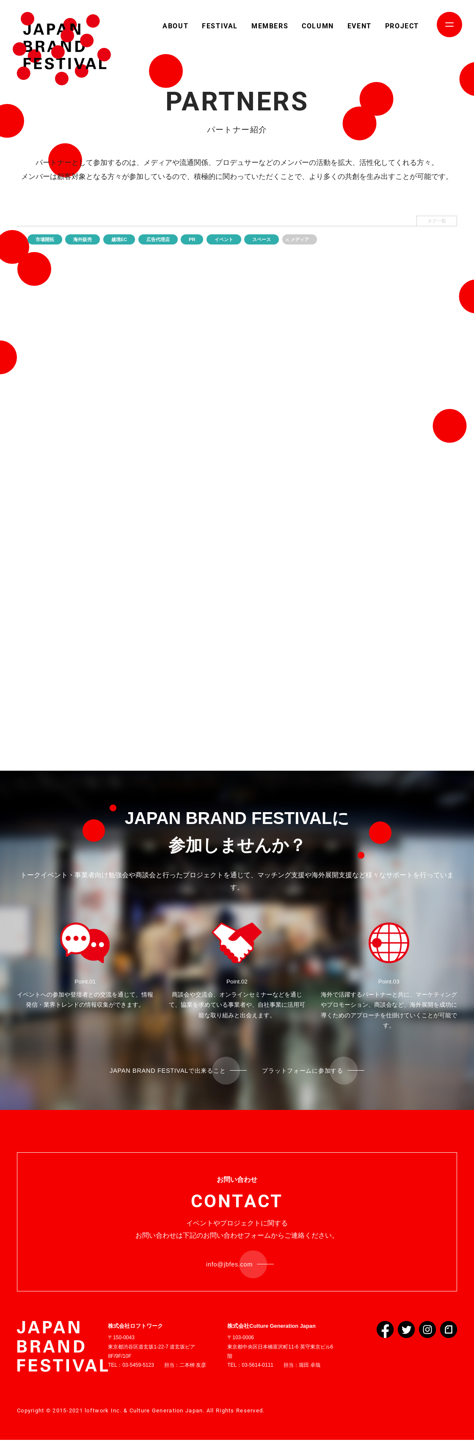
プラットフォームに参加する (309, 1070)
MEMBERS (269, 26)
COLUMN (318, 26)
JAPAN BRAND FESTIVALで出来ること (162, 1070)
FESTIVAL (220, 26)
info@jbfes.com (230, 1265)
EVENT (359, 26)
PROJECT (402, 26)
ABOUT (175, 26)
